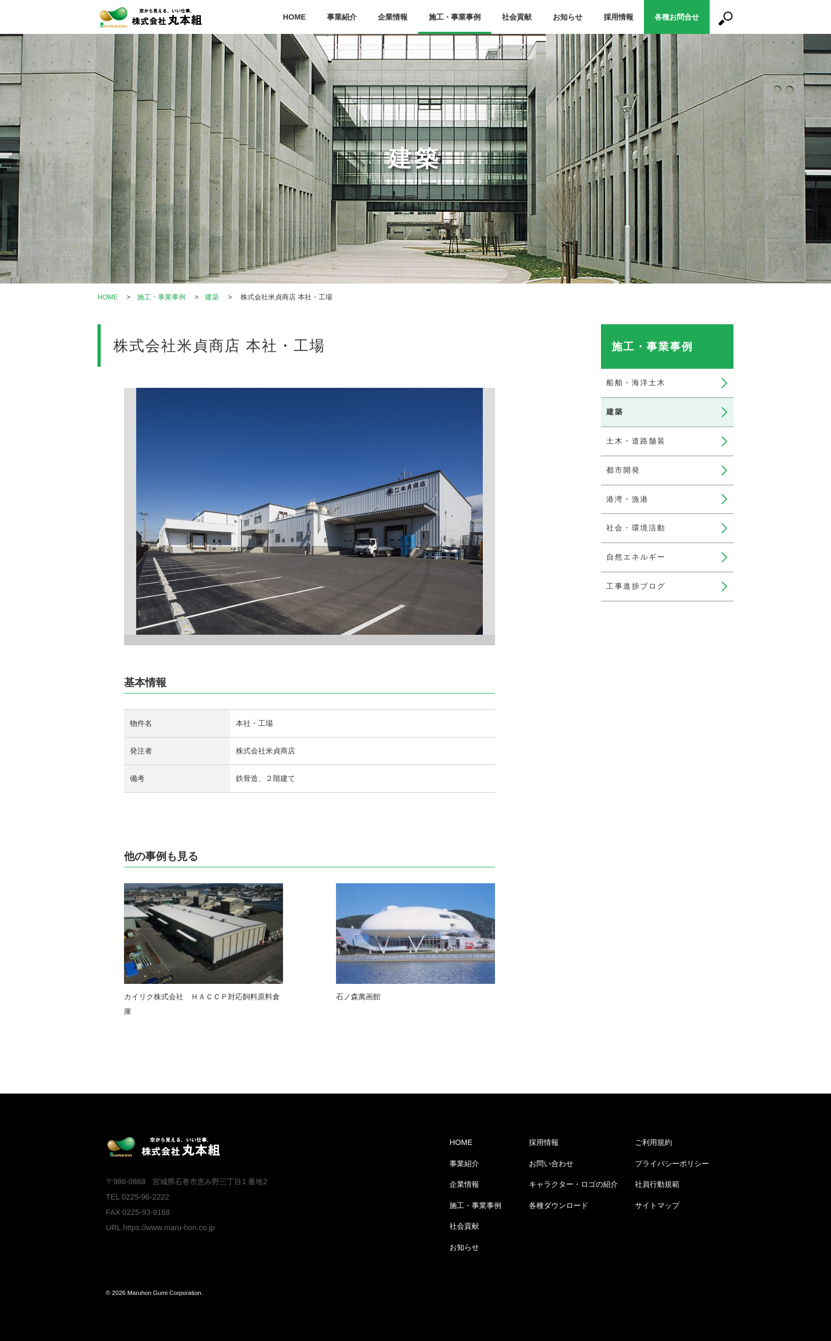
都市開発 (623, 470)
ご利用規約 (653, 1142)
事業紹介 (342, 17)
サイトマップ (657, 1205)
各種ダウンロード (558, 1205)
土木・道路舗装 (636, 441)
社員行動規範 (657, 1184)
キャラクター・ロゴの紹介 (573, 1184)
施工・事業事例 (455, 17)
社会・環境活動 (636, 527)
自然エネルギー (636, 557)
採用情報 (618, 17)
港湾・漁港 (627, 499)
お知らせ (567, 17)
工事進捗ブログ (636, 586)
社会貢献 (517, 17)
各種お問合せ (677, 17)
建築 (212, 297)
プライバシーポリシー (672, 1163)
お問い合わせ (551, 1163)
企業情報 (393, 17)
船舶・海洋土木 (636, 382)
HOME (294, 17)
